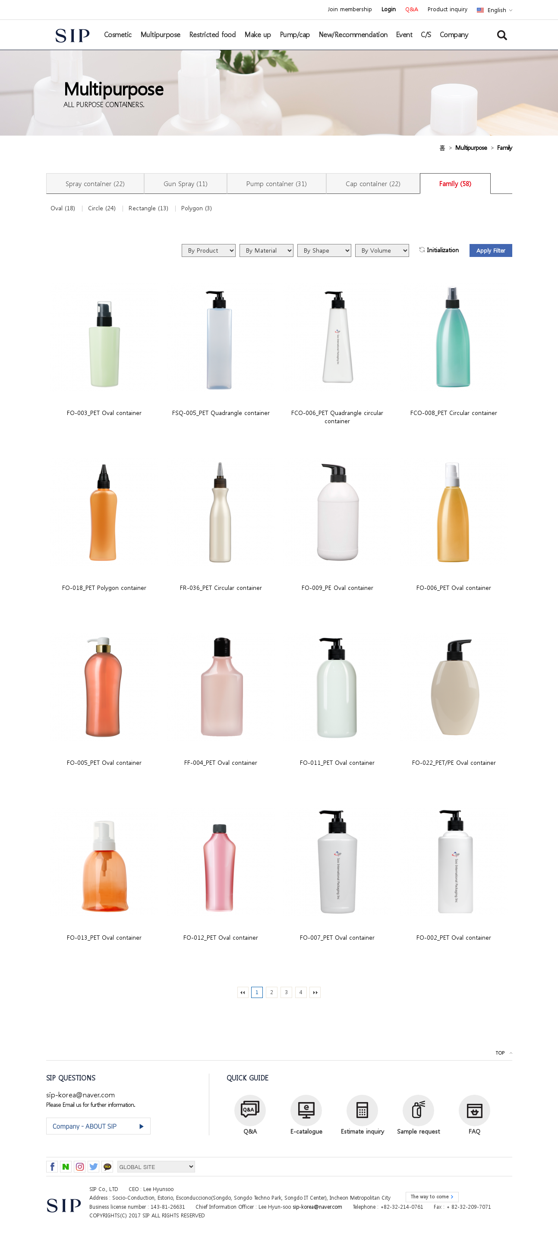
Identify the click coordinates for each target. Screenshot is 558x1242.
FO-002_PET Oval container (453, 937)
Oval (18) (62, 208)
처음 (243, 992)
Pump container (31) (276, 183)
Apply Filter (490, 250)
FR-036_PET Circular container (221, 587)
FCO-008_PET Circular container (453, 413)
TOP (499, 1053)
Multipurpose (160, 34)
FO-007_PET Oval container (337, 937)
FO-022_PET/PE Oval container (454, 762)
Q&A (411, 9)
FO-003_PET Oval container (104, 413)
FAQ (474, 1131)
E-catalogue (306, 1131)
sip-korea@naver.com (80, 1094)
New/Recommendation (353, 34)
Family (504, 147)
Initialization (443, 250)
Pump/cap (295, 34)
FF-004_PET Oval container (220, 762)
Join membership (350, 9)
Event (404, 34)
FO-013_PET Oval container (104, 937)
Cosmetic (118, 34)
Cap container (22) (373, 183)
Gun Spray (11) (186, 183)
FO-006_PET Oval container (453, 587)
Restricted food (212, 34)
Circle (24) (102, 208)
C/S (426, 34)
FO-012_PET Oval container (220, 937)
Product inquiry (447, 9)
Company (454, 34)
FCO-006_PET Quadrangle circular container (337, 417)
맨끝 (315, 992)
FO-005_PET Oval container (104, 762)
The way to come (429, 1197)
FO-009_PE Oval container (337, 587)
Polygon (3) (196, 208)
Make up (257, 34)
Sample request (418, 1131)
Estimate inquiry (362, 1131)
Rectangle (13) (148, 208)
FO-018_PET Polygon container (104, 587)
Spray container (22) (95, 183)
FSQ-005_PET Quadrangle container (221, 413)
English (497, 10)
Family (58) (455, 183)
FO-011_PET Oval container (337, 762)
